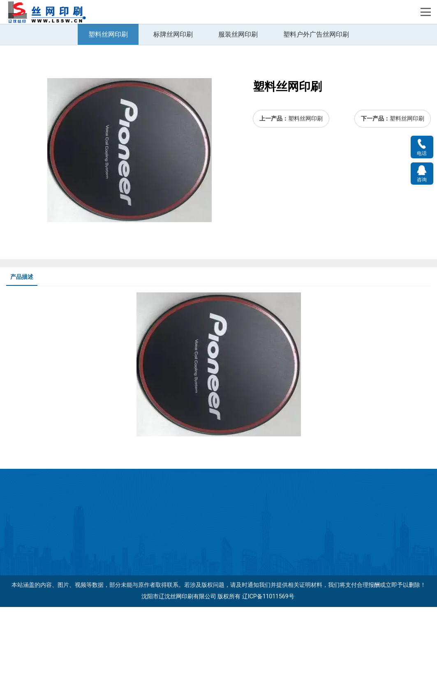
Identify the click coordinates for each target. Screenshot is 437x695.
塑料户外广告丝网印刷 (316, 123)
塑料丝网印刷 (108, 123)
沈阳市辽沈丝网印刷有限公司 (178, 684)
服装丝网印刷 (238, 123)
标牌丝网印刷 (173, 123)
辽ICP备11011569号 (268, 684)
